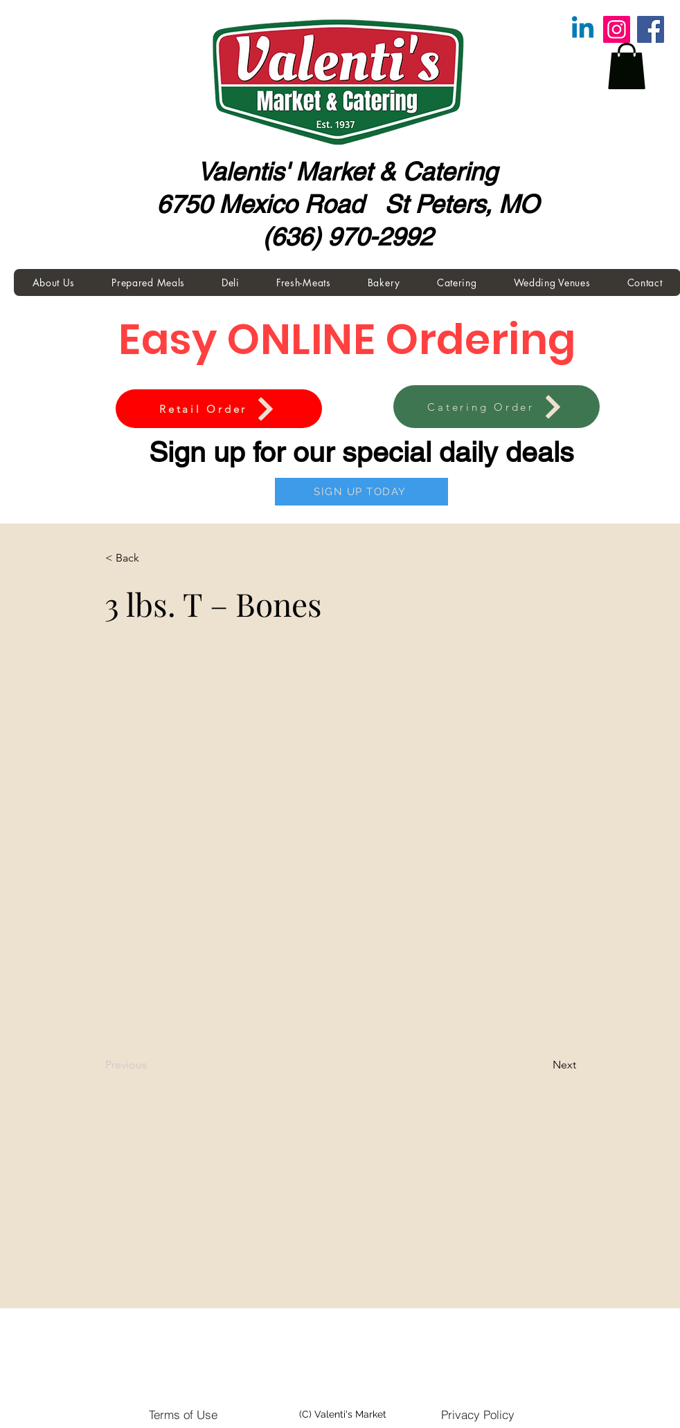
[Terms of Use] (183, 1414)
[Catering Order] (496, 406)
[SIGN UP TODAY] (361, 492)
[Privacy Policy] (478, 1414)
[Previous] (151, 1065)
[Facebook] (650, 29)
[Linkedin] (582, 29)
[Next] (541, 1065)
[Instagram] (616, 29)
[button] (626, 66)
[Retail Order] (219, 408)
